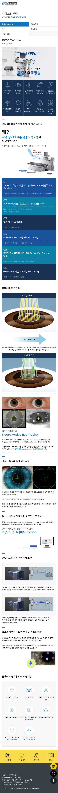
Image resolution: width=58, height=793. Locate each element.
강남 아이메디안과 (9, 3)
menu (54, 3)
